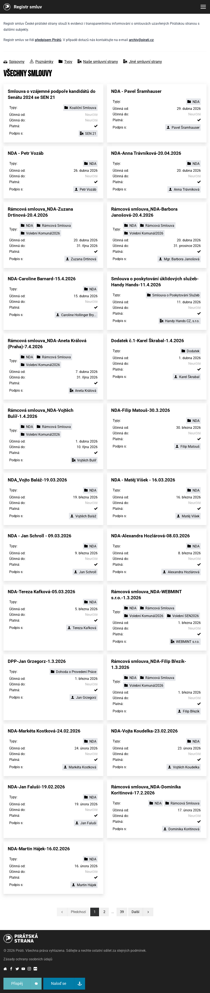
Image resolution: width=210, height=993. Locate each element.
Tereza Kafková (81, 628)
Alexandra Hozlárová (181, 572)
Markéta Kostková (80, 767)
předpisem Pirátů (48, 40)
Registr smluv (28, 6)
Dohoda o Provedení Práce (73, 672)
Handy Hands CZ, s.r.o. (179, 321)
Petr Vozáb (85, 189)
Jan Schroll (85, 572)
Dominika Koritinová (181, 829)
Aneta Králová (83, 391)
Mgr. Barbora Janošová (179, 259)
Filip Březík (188, 711)
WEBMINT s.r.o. (185, 642)
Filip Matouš (187, 446)
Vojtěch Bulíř (84, 460)
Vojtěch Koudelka (183, 767)
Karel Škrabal (186, 377)
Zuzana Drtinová (81, 259)
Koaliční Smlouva (80, 108)
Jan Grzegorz (83, 698)
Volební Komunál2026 (40, 233)
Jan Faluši (85, 823)
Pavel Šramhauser (182, 128)
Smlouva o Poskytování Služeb (173, 295)
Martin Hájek (84, 885)
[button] (122, 912)
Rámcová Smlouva (54, 226)
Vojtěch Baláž (83, 516)
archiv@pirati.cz (141, 40)
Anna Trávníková (184, 189)
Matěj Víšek (188, 516)
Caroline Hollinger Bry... (76, 315)
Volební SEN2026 (183, 616)
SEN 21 (88, 134)
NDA (193, 102)
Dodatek (190, 351)
